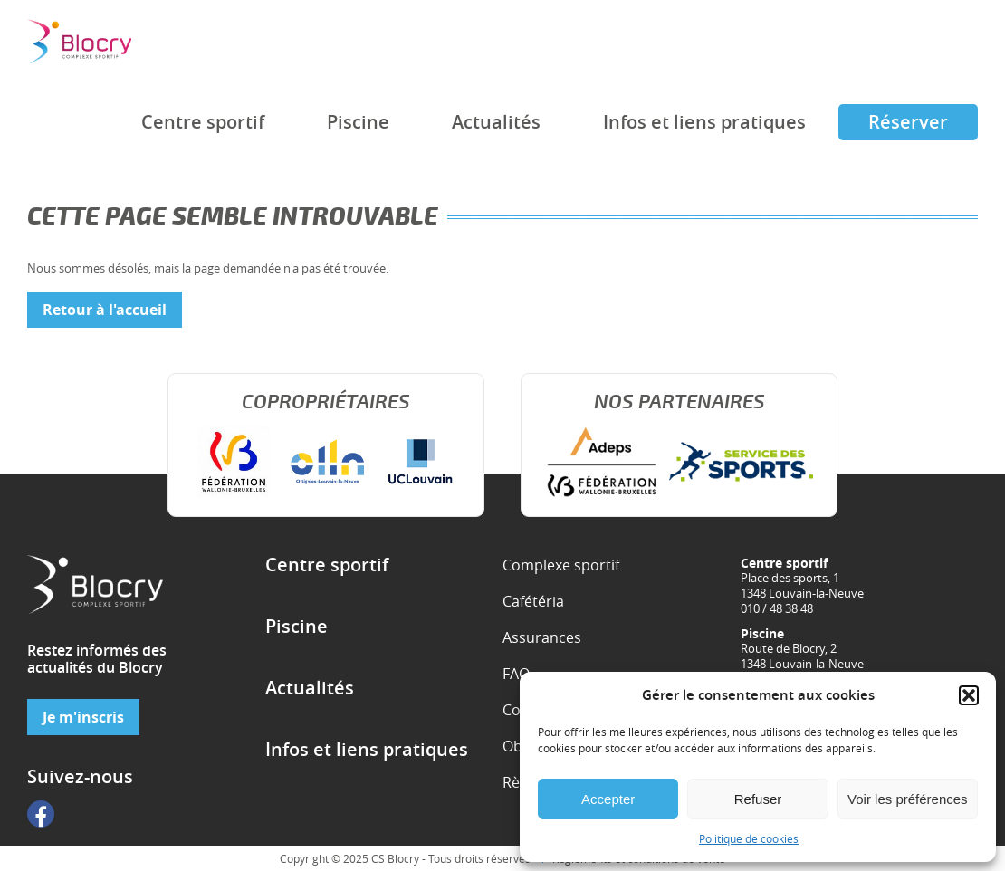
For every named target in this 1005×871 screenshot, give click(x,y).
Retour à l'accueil (105, 310)
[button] (969, 695)
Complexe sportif (560, 565)
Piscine (358, 122)
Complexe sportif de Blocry (79, 41)
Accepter (608, 799)
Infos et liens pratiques (704, 122)
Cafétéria (533, 601)
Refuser (758, 799)
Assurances (541, 637)
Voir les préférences (907, 799)
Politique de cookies (749, 838)
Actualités (496, 122)
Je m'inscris (83, 717)
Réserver (908, 122)
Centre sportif (202, 122)
